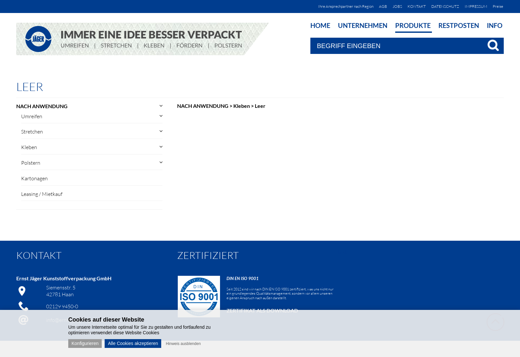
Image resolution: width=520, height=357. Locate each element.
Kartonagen (34, 178)
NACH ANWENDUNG (42, 106)
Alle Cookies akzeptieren (133, 343)
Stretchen (32, 131)
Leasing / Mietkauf (41, 194)
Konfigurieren (85, 343)
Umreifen (31, 116)
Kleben (29, 147)
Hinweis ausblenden (183, 343)
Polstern (30, 162)
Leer (260, 106)
